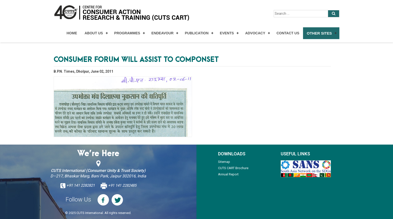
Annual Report (228, 174)
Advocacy (255, 33)
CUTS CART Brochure (233, 168)
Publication (197, 33)
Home (71, 33)
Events (227, 33)
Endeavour (162, 33)
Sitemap (224, 162)
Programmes (127, 33)
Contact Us (287, 33)
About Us (93, 33)
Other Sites (319, 33)
